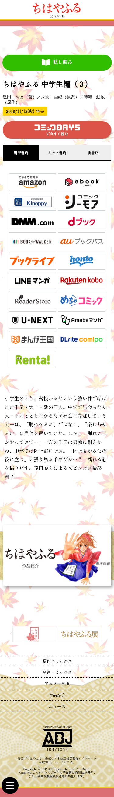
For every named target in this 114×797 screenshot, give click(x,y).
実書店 (93, 152)
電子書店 (21, 152)
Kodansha (61, 769)
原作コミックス (57, 661)
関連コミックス (57, 672)
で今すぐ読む (57, 130)
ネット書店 (57, 152)
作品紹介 (57, 695)
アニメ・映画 (57, 684)
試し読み (57, 62)
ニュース (57, 706)
